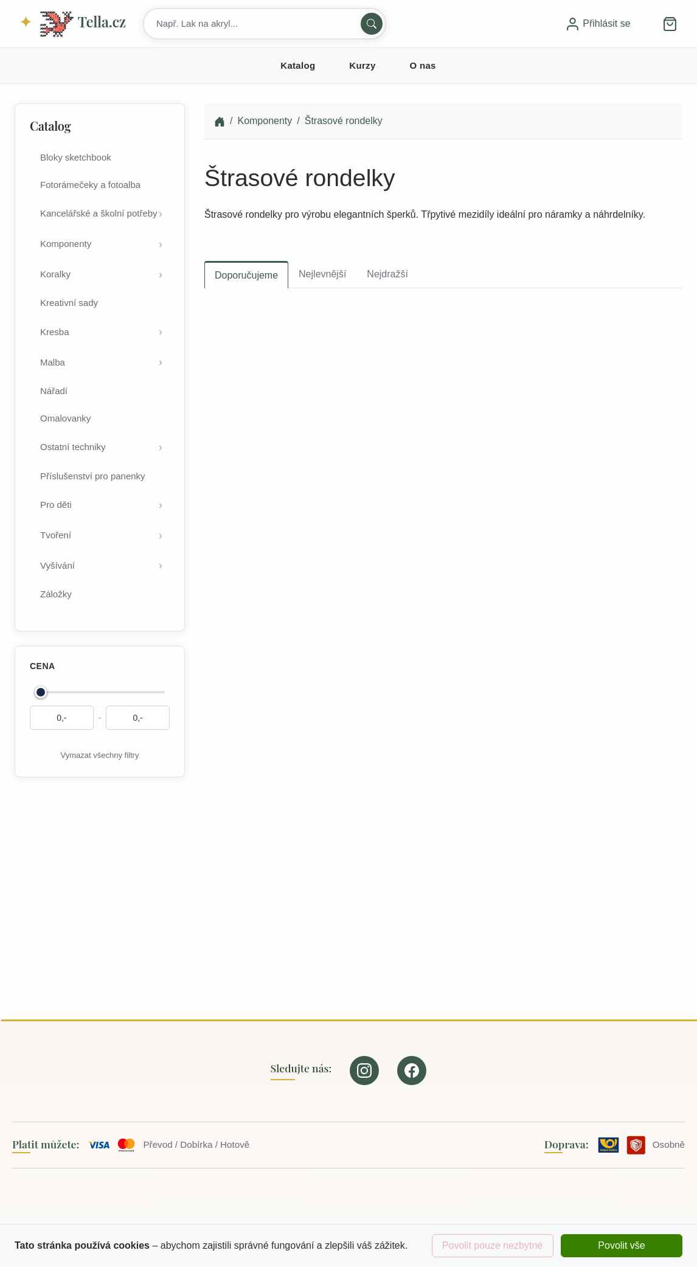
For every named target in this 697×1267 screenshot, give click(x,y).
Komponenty (65, 243)
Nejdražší (387, 274)
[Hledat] (372, 24)
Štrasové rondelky (344, 121)
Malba (52, 362)
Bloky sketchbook (75, 157)
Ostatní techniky (73, 447)
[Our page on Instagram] (364, 1070)
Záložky (56, 594)
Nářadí (54, 391)
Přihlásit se (598, 23)
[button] (670, 23)
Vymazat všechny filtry (100, 755)
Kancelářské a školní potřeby (99, 213)
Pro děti (56, 504)
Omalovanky (65, 418)
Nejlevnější (322, 274)
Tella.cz (82, 24)
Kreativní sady (69, 302)
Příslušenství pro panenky (92, 476)
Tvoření (55, 535)
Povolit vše (621, 1245)
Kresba (54, 332)
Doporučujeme (246, 275)
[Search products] (264, 24)
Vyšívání (57, 565)
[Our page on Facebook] (411, 1070)
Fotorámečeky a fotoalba (90, 184)
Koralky (55, 274)
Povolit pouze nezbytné (492, 1245)
